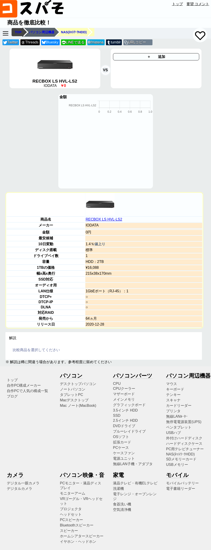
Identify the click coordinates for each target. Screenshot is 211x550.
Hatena (95, 42)
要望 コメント (197, 4)
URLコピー (137, 42)
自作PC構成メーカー (24, 385)
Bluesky (50, 42)
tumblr (114, 42)
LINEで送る (73, 42)
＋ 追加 (156, 57)
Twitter (10, 42)
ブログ (12, 396)
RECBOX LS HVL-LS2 (104, 219)
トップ (177, 4)
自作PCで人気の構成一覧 (27, 391)
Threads (29, 42)
